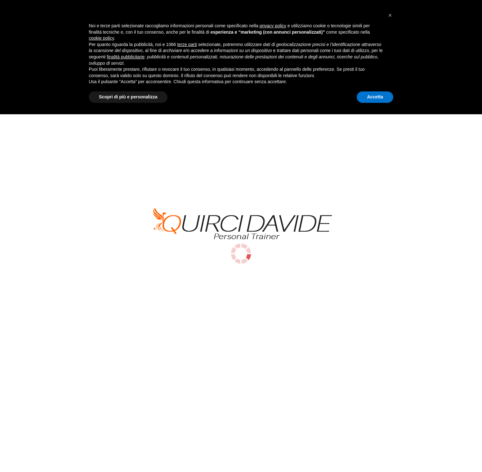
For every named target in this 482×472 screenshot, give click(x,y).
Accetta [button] (375, 454)
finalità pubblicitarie (126, 414)
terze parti (187, 402)
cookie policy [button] (101, 396)
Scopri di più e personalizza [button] (128, 454)
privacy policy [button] (273, 383)
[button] (390, 373)
